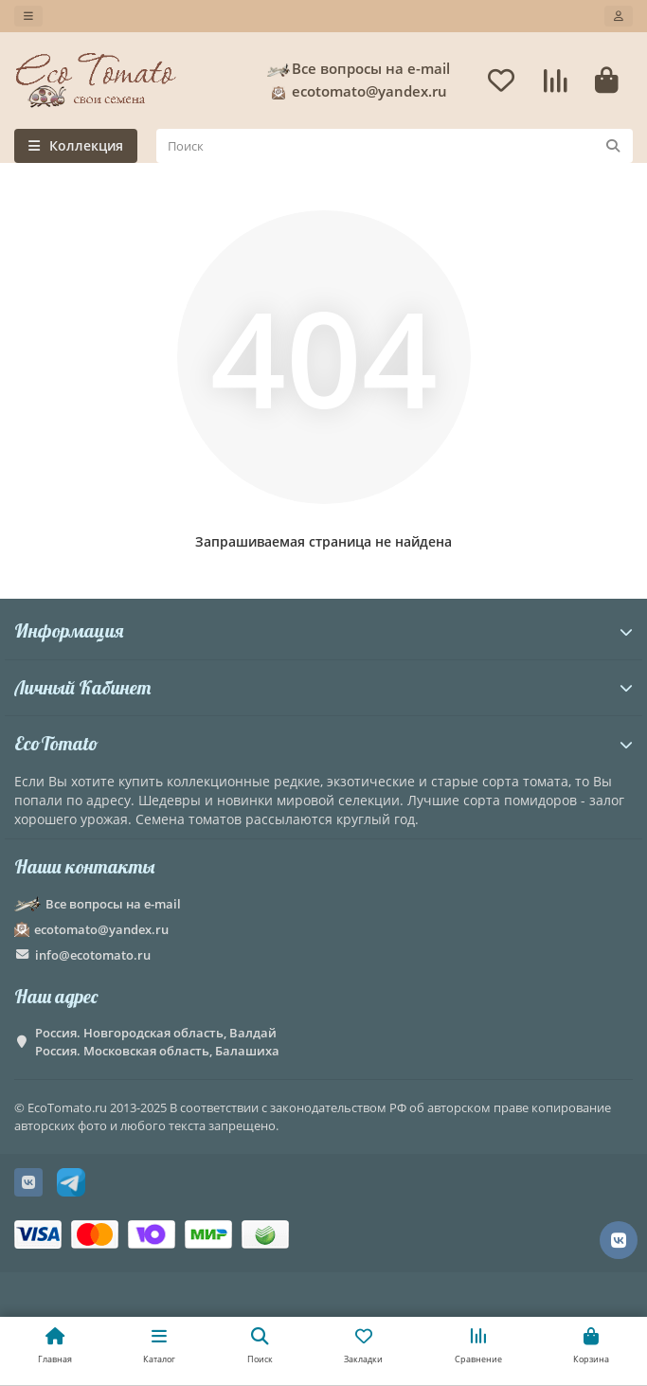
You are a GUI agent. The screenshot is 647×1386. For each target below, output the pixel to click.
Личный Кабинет (323, 687)
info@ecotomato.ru (93, 954)
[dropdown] (28, 16)
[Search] (394, 146)
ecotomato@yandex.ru (356, 91)
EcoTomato (323, 743)
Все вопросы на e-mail (357, 69)
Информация (323, 630)
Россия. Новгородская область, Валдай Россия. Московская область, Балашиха (157, 1041)
